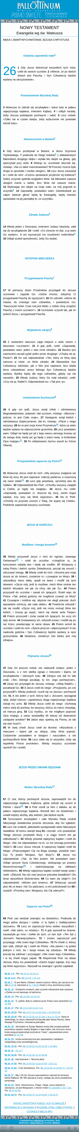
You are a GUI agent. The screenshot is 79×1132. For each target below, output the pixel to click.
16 (50, 655)
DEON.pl (56, 1123)
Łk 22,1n (34, 974)
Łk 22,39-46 (41, 1055)
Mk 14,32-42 (28, 1055)
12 (60, 460)
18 (22, 806)
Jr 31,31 (18, 1035)
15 (17, 559)
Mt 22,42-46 (14, 1090)
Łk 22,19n (40, 1017)
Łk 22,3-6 (35, 997)
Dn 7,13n (67, 1088)
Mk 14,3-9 (26, 978)
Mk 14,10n (25, 997)
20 (51, 905)
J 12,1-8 (36, 978)
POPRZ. (68, 1107)
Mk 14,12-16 (25, 1008)
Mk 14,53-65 (46, 1068)
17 (53, 786)
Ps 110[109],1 (54, 1088)
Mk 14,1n (24, 974)
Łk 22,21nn (41, 1012)
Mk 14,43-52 (28, 1064)
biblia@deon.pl (36, 1123)
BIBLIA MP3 (46, 1111)
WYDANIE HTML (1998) (49, 1107)
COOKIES (32, 1111)
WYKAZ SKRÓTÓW (24, 1103)
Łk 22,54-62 (41, 1095)
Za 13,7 (19, 1051)
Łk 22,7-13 (38, 1008)
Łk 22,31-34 (41, 1046)
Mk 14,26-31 (28, 1046)
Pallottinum (39, 1121)
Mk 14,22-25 (28, 1017)
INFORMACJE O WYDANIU (19, 1107)
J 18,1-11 (52, 1064)
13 (22, 480)
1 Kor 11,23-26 (53, 1017)
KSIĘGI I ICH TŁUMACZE (50, 1103)
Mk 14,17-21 (28, 1012)
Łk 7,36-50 (34, 985)
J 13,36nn (52, 1046)
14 (56, 544)
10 (57, 424)
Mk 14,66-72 (28, 1095)
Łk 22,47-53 (41, 1064)
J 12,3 (12, 985)
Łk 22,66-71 (59, 1068)
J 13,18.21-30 (53, 1012)
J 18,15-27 (53, 1095)
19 (24, 866)
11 (21, 440)
